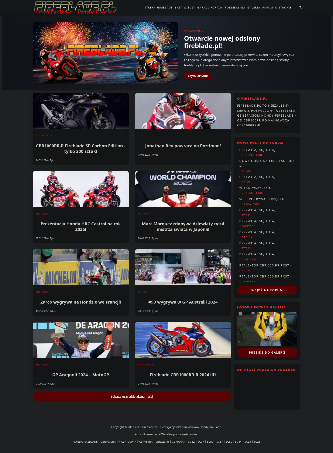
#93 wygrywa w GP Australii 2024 (183, 302)
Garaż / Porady (210, 7)
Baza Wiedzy (185, 7)
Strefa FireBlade (159, 7)
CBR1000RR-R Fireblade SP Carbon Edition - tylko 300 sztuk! (80, 148)
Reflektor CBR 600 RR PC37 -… (267, 265)
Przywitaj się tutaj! (258, 150)
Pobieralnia (235, 7)
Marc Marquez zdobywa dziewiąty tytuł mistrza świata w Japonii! (183, 226)
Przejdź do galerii (267, 352)
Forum (267, 7)
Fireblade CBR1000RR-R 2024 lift (183, 375)
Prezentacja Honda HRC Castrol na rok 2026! (81, 226)
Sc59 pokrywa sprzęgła (261, 199)
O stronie (283, 7)
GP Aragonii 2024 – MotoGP (80, 375)
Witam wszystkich (256, 188)
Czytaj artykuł (198, 76)
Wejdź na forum (267, 290)
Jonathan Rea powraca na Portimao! (183, 146)
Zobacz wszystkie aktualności (132, 396)
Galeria (253, 7)
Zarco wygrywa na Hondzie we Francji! (80, 302)
